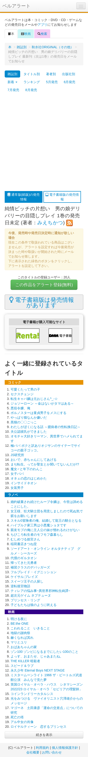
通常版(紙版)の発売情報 (24, 197)
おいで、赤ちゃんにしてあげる (34, 460)
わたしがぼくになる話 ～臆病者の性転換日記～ (45, 427)
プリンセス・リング (25, 600)
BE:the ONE (19, 623)
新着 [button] (12, 82)
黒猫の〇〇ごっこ (24, 422)
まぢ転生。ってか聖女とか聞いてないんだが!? (45, 464)
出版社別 (68, 74)
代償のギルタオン (24, 558)
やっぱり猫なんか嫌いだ (29, 417)
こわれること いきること (30, 628)
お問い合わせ (52, 752)
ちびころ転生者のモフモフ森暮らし (37, 534)
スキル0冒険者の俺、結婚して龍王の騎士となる (46, 520)
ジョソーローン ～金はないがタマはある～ (42, 403)
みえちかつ (50, 222)
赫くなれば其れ (22, 637)
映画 (26, 34)
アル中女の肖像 (22, 722)
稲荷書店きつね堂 (24, 544)
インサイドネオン (24, 483)
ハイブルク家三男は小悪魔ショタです (38, 525)
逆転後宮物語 (20, 586)
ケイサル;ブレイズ (24, 577)
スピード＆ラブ (22, 666)
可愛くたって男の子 (25, 389)
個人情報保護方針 (65, 748)
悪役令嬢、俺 (20, 408)
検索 (42, 34)
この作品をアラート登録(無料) (44, 284)
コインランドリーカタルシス (32, 694)
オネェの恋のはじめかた (29, 478)
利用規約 (42, 748)
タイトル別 (31, 74)
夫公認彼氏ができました (29, 431)
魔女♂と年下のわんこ (27, 469)
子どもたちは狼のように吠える (34, 605)
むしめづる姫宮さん (25, 539)
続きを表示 (44, 735)
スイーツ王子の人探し (27, 581)
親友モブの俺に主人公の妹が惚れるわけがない (45, 530)
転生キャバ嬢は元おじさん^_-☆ (34, 399)
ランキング (31, 82)
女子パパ (17, 474)
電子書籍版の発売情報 (62, 197)
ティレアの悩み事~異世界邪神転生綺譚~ (40, 591)
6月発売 (70, 82)
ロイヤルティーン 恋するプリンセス (38, 726)
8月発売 (31, 90)
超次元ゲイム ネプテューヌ (31, 595)
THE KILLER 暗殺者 (25, 661)
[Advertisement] (44, 142)
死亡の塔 (17, 717)
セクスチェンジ (22, 394)
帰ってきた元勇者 (24, 563)
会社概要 (32, 752)
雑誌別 (22, 47)
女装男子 (17, 488)
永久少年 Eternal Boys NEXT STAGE (38, 670)
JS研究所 (17, 455)
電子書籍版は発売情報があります (41, 302)
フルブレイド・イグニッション (34, 572)
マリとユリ (19, 642)
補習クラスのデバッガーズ (30, 567)
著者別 (51, 74)
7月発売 (13, 90)
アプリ (42, 24)
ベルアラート (16, 5)
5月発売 (52, 82)
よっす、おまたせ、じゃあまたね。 (37, 656)
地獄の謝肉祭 (20, 633)
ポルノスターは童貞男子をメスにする (38, 413)
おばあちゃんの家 (24, 647)
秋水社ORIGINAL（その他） (53, 47)
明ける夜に (19, 619)
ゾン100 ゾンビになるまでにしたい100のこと (44, 652)
